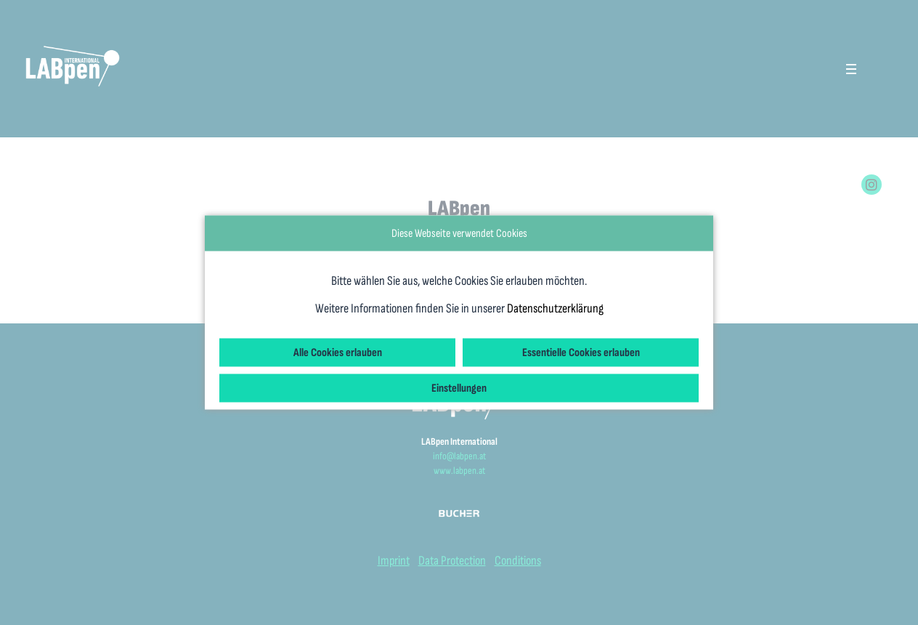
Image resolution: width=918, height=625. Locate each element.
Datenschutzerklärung (555, 308)
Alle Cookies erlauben (337, 353)
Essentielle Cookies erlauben (581, 353)
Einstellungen (459, 388)
